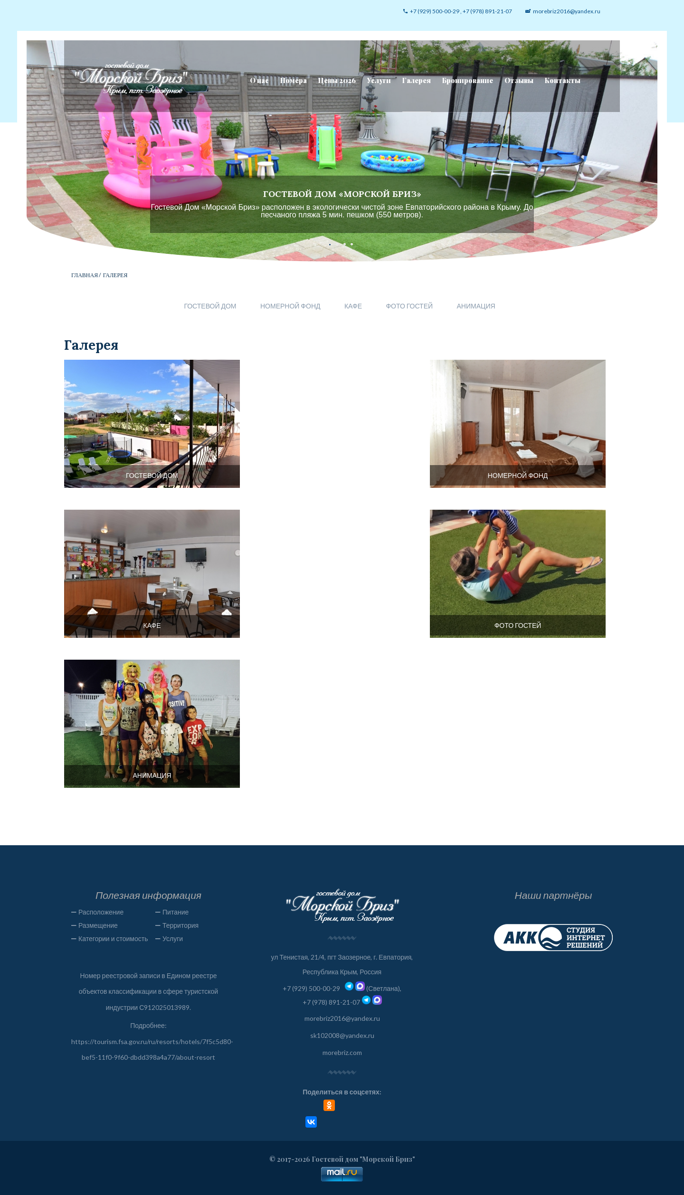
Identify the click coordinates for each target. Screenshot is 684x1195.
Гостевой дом (210, 306)
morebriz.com (342, 1052)
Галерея (416, 80)
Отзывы (518, 80)
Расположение (101, 912)
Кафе (353, 306)
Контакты (562, 80)
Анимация (476, 306)
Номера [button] (293, 80)
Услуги (379, 80)
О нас (259, 80)
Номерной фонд (290, 306)
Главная (84, 275)
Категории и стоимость (113, 938)
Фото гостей (409, 306)
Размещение (98, 925)
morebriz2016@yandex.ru (342, 1018)
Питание (175, 912)
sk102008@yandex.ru (342, 1035)
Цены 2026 (337, 80)
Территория (180, 925)
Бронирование (467, 80)
